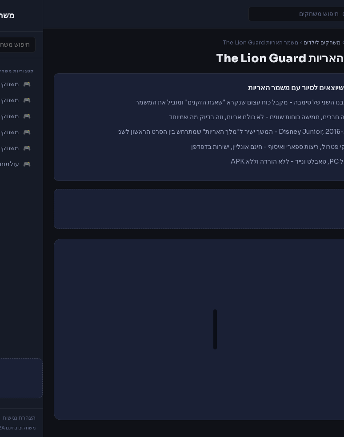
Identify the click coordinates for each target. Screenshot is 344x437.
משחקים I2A (318, 42)
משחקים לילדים (278, 42)
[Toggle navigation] (325, 14)
